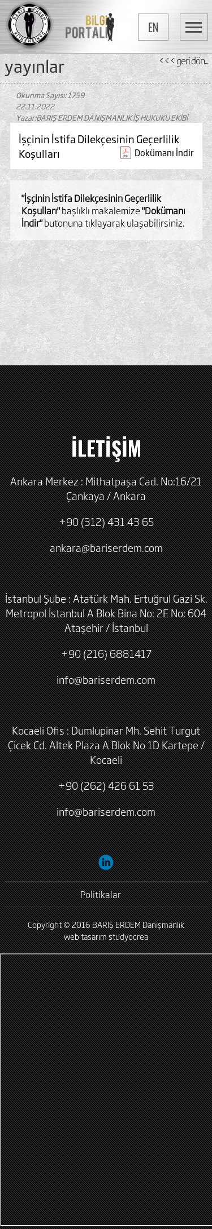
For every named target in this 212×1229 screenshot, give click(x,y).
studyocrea (128, 936)
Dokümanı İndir (164, 152)
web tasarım (85, 936)
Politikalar (100, 894)
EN (153, 27)
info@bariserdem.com (106, 679)
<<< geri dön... (183, 60)
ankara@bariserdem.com (106, 547)
